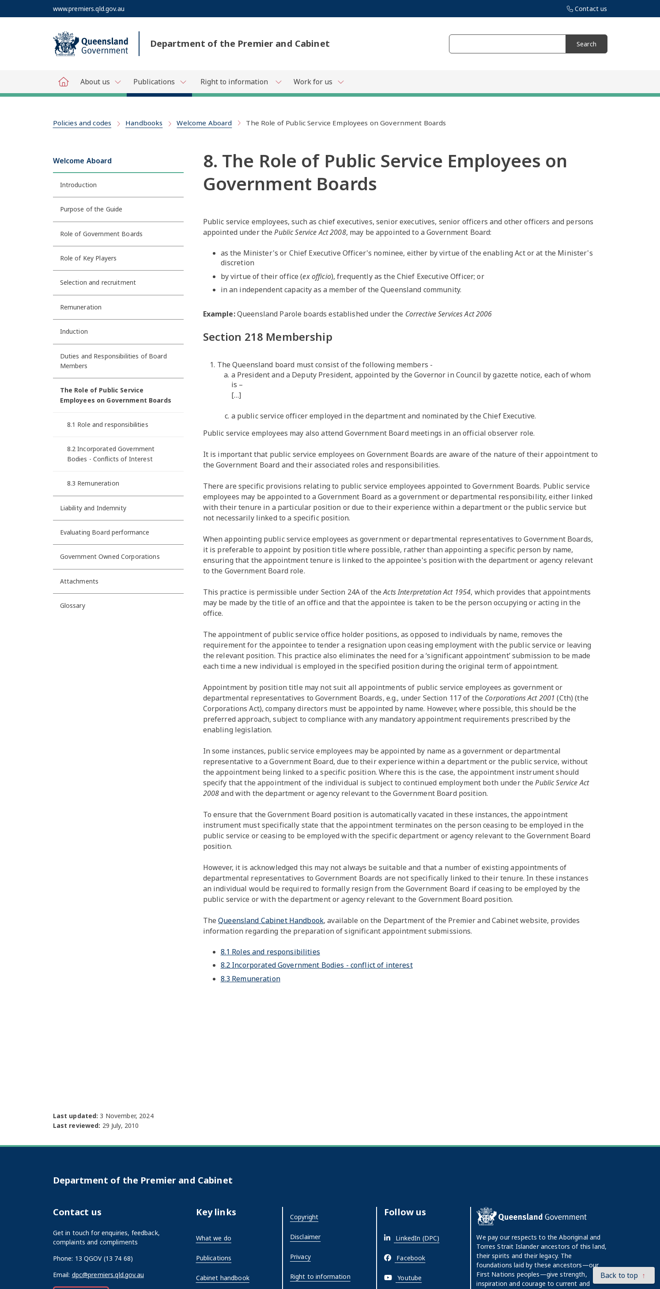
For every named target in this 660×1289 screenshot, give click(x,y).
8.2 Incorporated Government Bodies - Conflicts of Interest (111, 454)
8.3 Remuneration (93, 483)
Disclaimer (305, 1236)
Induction (74, 331)
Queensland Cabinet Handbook (271, 920)
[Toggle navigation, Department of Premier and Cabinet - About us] (100, 81)
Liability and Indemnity (93, 508)
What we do (213, 1238)
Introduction (78, 185)
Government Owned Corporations (110, 556)
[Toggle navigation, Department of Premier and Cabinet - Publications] (159, 83)
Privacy (300, 1256)
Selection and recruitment (98, 282)
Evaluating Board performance (105, 532)
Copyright (304, 1217)
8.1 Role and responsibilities (107, 424)
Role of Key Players (88, 258)
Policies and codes (82, 122)
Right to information (320, 1276)
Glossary (72, 605)
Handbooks (143, 122)
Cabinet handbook (222, 1278)
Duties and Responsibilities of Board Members (113, 361)
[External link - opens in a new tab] (411, 1238)
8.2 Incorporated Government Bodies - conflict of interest (317, 965)
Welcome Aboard (204, 122)
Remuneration (81, 307)
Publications (214, 1258)
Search (586, 44)
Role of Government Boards (101, 234)
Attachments (79, 581)
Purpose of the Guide (91, 209)
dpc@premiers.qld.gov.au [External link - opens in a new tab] (108, 1274)
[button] (624, 1275)
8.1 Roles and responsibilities (270, 952)
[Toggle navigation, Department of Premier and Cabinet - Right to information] (239, 81)
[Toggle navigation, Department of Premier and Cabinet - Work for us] (318, 81)
